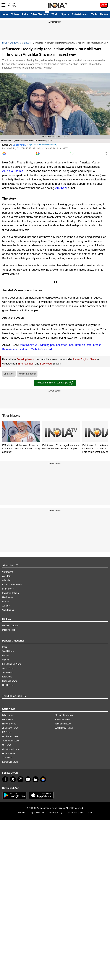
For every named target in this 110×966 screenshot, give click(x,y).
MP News (6, 732)
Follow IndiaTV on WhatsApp (55, 383)
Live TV (5, 601)
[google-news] (43, 779)
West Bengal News (64, 728)
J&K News (7, 757)
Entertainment (80, 14)
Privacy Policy (55, 812)
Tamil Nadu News (10, 740)
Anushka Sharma (12, 171)
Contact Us (7, 572)
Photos (104, 14)
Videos (15, 14)
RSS (90, 812)
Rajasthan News (62, 719)
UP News (6, 745)
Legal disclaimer (37, 812)
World (54, 14)
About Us (6, 576)
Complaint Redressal (12, 584)
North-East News (10, 736)
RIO (82, 812)
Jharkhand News (10, 728)
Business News (9, 681)
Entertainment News (11, 664)
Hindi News (7, 597)
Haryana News (9, 723)
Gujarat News (8, 753)
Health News (8, 685)
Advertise (6, 580)
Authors (6, 606)
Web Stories (8, 610)
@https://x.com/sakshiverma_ (43, 144)
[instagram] (20, 779)
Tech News (7, 672)
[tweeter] (13, 779)
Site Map (22, 812)
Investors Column (10, 593)
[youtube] (28, 779)
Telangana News (63, 723)
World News (8, 651)
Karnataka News (10, 762)
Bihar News (7, 715)
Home (5, 14)
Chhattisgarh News (11, 749)
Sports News (8, 668)
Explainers (7, 676)
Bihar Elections (39, 14)
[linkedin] (35, 779)
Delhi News (7, 719)
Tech (94, 14)
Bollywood (28, 43)
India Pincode (8, 630)
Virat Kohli (61, 188)
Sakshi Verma (19, 144)
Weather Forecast (10, 625)
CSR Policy (71, 812)
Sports (65, 14)
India (25, 14)
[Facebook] (5, 779)
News (4, 43)
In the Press (8, 589)
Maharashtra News (64, 715)
